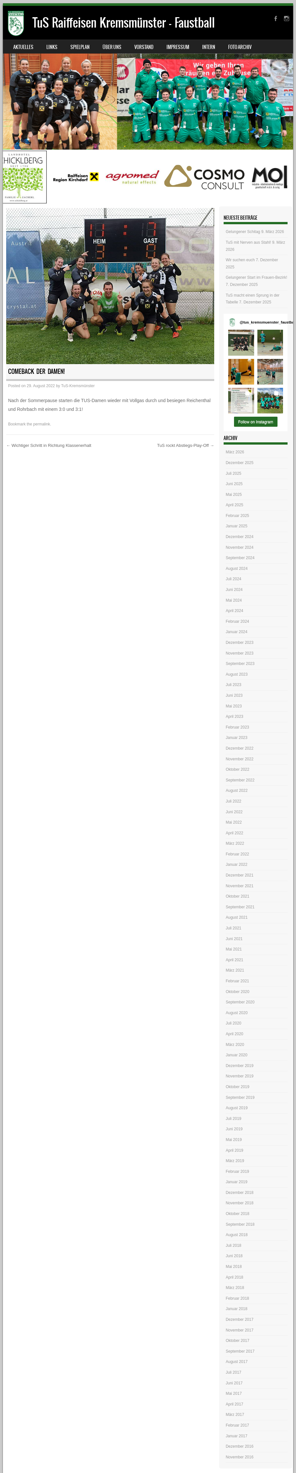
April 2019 (234, 1150)
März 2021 (235, 970)
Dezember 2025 (239, 462)
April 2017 (234, 1404)
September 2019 (240, 1097)
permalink (41, 424)
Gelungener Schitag (243, 231)
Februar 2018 (237, 1298)
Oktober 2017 (237, 1340)
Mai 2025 (233, 494)
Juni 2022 (234, 812)
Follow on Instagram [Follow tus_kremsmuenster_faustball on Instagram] (255, 422)
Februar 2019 (237, 1171)
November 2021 (239, 886)
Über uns (112, 47)
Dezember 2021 (239, 875)
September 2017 (240, 1351)
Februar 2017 (237, 1425)
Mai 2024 (233, 600)
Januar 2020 (236, 1055)
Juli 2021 (233, 928)
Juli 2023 (233, 684)
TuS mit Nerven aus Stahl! (248, 242)
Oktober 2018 (237, 1213)
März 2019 (235, 1161)
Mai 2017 (233, 1393)
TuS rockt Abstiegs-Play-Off (185, 445)
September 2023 (240, 663)
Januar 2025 (236, 526)
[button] (241, 342)
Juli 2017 (233, 1372)
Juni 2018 (234, 1256)
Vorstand (144, 47)
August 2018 (236, 1235)
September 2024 (240, 558)
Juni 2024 (234, 589)
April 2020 (234, 1034)
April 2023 (234, 716)
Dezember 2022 (239, 748)
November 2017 (239, 1330)
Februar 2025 (237, 515)
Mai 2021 (233, 949)
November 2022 (239, 759)
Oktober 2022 (237, 769)
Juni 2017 (234, 1383)
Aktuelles (23, 47)
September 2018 (240, 1224)
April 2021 (234, 960)
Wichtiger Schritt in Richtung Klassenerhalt (48, 445)
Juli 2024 (233, 579)
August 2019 (236, 1108)
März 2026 (235, 452)
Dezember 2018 (239, 1192)
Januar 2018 (236, 1309)
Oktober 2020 (237, 991)
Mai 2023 (233, 706)
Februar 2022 (237, 854)
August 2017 (236, 1361)
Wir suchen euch (240, 260)
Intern (208, 47)
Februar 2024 (237, 621)
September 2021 (240, 907)
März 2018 (235, 1287)
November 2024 (239, 547)
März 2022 (235, 843)
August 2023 (236, 674)
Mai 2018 (233, 1266)
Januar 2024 (236, 632)
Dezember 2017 (239, 1319)
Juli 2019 (233, 1118)
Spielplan (80, 47)
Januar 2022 (236, 864)
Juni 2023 (234, 695)
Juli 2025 (233, 473)
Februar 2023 (237, 727)
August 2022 (236, 790)
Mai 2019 (233, 1139)
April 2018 (234, 1277)
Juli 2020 (233, 1023)
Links (51, 47)
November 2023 (239, 653)
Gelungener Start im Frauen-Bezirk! (256, 277)
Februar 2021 (237, 981)
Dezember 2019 (239, 1065)
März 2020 (235, 1044)
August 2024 (236, 568)
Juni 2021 (234, 939)
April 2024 (234, 610)
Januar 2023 (236, 737)
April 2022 (234, 833)
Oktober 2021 (237, 896)
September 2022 (240, 780)
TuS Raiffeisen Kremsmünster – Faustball (123, 22)
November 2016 (239, 1457)
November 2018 (239, 1203)
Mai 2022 (233, 822)
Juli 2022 (233, 801)
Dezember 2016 (239, 1446)
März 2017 (235, 1414)
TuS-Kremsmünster (78, 386)
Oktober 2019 (237, 1087)
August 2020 (236, 1013)
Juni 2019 (234, 1129)
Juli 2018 (233, 1245)
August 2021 (236, 917)
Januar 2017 (236, 1436)
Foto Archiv (240, 47)
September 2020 (240, 1002)
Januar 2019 (236, 1182)
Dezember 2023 (239, 642)
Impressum (177, 47)
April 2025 (234, 505)
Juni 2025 (234, 484)
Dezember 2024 (239, 536)
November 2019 (239, 1076)
